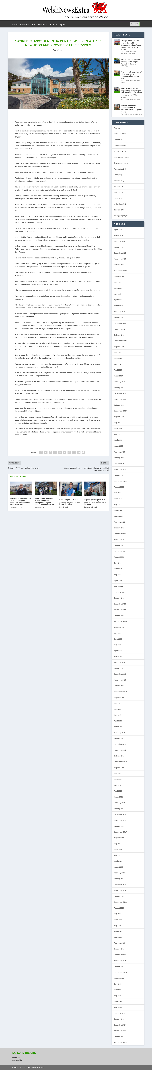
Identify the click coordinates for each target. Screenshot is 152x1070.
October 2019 (119, 686)
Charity (117, 140)
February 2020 (119, 662)
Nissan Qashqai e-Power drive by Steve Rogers (130, 61)
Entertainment (119, 157)
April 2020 (118, 651)
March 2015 (118, 1007)
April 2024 (118, 370)
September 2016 (120, 902)
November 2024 (120, 329)
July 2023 (117, 423)
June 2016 (118, 920)
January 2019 (119, 738)
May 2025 (117, 294)
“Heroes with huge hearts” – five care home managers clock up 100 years (131, 75)
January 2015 (119, 1019)
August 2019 (119, 697)
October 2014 (119, 1037)
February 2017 (119, 873)
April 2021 (118, 581)
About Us (16, 1057)
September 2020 (120, 621)
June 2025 (118, 288)
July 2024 (117, 352)
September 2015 (120, 972)
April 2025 (118, 300)
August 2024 (119, 347)
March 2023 (118, 446)
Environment (119, 163)
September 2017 (120, 832)
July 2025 (117, 282)
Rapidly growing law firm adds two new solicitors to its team (95, 502)
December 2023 (120, 393)
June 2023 (118, 428)
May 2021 (117, 575)
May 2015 (117, 996)
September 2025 (120, 271)
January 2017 (119, 879)
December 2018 (120, 744)
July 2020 (117, 633)
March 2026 (118, 236)
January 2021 (119, 598)
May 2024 (117, 364)
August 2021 (119, 557)
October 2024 (119, 335)
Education (42, 25)
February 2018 (119, 803)
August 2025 (119, 276)
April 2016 (118, 931)
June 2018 (118, 779)
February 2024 (119, 382)
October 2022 (119, 475)
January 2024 (119, 388)
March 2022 (118, 516)
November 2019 (120, 680)
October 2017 (119, 826)
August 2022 (119, 487)
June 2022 (118, 499)
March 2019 (118, 727)
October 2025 (119, 265)
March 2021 (118, 586)
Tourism (53, 25)
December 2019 (120, 674)
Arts (33, 25)
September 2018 (120, 762)
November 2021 (120, 539)
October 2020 (119, 616)
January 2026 (119, 247)
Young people (119, 216)
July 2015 (117, 984)
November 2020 (120, 610)
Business (24, 25)
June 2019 (118, 709)
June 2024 (118, 358)
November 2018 (120, 750)
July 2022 (117, 493)
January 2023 (119, 458)
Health (139, 80)
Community (133, 114)
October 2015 (119, 966)
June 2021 (118, 569)
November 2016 (120, 890)
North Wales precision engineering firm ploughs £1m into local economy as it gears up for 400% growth (131, 93)
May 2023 (117, 434)
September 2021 (120, 551)
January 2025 (119, 317)
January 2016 (119, 949)
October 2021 (119, 545)
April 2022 (118, 510)
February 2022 (119, 522)
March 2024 (118, 376)
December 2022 (120, 464)
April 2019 (118, 721)
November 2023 (120, 399)
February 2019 (119, 732)
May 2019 (117, 715)
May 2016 (117, 926)
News (15, 25)
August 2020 (119, 627)
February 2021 (119, 592)
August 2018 (119, 768)
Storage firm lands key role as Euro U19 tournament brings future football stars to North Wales (131, 45)
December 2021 (120, 534)
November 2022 (120, 469)
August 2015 (119, 978)
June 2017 (118, 849)
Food (116, 175)
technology (124, 66)
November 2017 (120, 820)
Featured (124, 53)
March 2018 (118, 797)
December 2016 (120, 885)
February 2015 (119, 1013)
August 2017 (119, 838)
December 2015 (120, 955)
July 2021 (117, 563)
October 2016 (119, 896)
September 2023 (120, 411)
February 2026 (119, 241)
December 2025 (120, 253)
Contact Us (17, 1060)
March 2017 (118, 867)
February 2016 (119, 943)
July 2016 (117, 914)
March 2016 (118, 937)
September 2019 (120, 692)
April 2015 (118, 1001)
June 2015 (118, 990)
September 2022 (120, 481)
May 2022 (117, 504)
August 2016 (119, 908)
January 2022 (119, 528)
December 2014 (120, 1025)
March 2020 (118, 656)
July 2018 (117, 773)
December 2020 (120, 604)
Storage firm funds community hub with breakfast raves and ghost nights (131, 108)
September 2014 (120, 1042)
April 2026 (118, 230)
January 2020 (119, 668)
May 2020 (117, 645)
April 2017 (118, 861)
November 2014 (120, 1031)
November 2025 (120, 259)
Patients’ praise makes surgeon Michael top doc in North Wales (69, 502)
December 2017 (120, 814)
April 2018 (118, 791)
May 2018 (117, 785)
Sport (62, 25)
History (117, 186)
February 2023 (119, 452)
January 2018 (119, 809)
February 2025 (119, 311)
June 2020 (118, 639)
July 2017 (117, 844)
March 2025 (118, 306)
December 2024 (120, 323)
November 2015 (120, 961)
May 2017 (117, 855)
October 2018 (119, 756)
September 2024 (120, 341)
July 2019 (117, 703)
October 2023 (119, 405)
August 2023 (119, 417)
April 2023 (118, 440)
